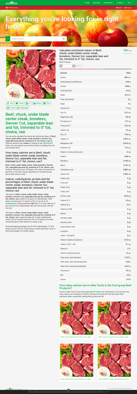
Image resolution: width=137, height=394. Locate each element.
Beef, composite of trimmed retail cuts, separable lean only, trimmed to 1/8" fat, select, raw (90, 379)
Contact (120, 3)
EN (129, 3)
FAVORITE (77, 66)
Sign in (119, 7)
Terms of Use (112, 388)
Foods (87, 3)
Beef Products (65, 62)
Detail (106, 392)
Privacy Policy (121, 388)
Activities (96, 3)
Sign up (128, 7)
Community (109, 3)
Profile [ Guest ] (12, 7)
